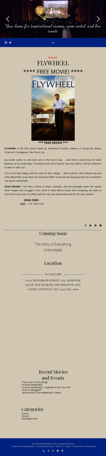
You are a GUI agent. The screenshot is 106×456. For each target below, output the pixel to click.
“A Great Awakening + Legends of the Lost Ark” (46, 387)
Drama (25, 413)
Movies (53, 57)
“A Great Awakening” (32, 384)
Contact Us (77, 446)
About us (60, 446)
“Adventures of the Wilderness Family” (41, 392)
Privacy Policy (90, 446)
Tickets (68, 446)
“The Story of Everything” (35, 382)
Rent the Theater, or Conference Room (36, 446)
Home (15, 446)
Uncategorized (29, 418)
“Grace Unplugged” (31, 389)
